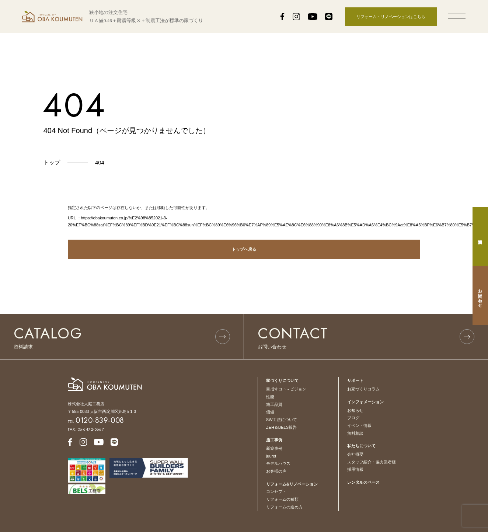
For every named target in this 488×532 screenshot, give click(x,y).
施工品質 (274, 404)
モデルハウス (278, 463)
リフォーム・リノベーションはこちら (390, 16)
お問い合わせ (480, 295)
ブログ (353, 417)
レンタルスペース (363, 482)
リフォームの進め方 (284, 507)
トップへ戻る (244, 249)
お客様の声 (276, 471)
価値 (270, 412)
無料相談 (355, 433)
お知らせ (355, 410)
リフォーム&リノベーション (292, 484)
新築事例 (274, 448)
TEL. (96, 421)
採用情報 (355, 469)
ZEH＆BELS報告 (281, 427)
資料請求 (480, 236)
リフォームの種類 (282, 499)
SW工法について (281, 419)
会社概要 (355, 454)
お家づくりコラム (363, 389)
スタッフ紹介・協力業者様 (371, 462)
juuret (271, 456)
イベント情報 (359, 425)
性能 (270, 396)
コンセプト (276, 491)
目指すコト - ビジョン (286, 389)
